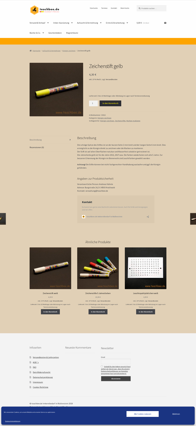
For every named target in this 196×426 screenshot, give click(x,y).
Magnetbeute (72, 33)
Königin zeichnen (68, 51)
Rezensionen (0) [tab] (37, 147)
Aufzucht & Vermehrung (87, 22)
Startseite (94, 8)
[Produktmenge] (93, 103)
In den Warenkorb (110, 103)
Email (103, 357)
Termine (104, 8)
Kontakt (114, 8)
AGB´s (36, 362)
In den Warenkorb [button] (50, 312)
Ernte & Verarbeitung (115, 22)
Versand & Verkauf (37, 22)
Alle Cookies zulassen (142, 414)
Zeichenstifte (120, 121)
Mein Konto (125, 8)
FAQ (34, 367)
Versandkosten (111, 79)
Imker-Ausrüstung (61, 22)
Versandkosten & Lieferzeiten (46, 357)
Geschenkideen (55, 33)
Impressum (38, 382)
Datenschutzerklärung (12, 421)
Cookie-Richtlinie (40, 387)
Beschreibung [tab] (36, 139)
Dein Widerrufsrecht (41, 372)
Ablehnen (176, 414)
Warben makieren (133, 121)
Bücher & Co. (35, 33)
